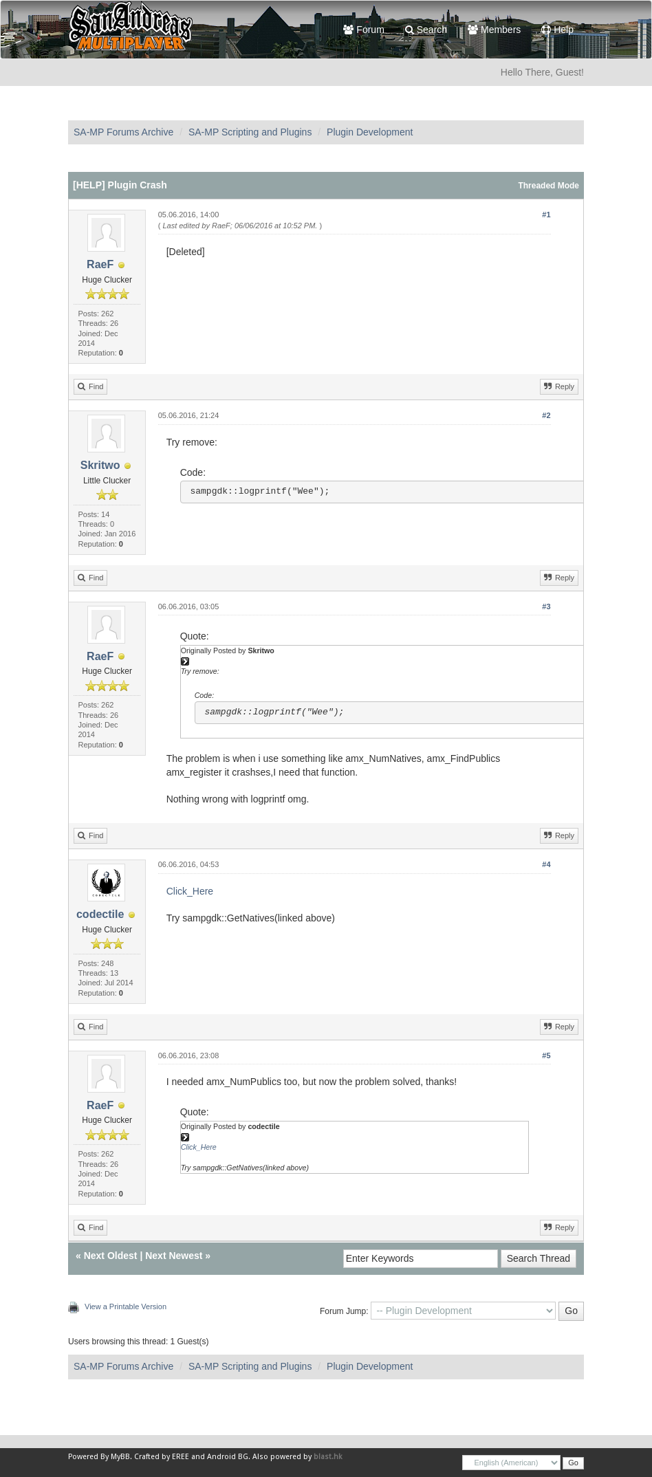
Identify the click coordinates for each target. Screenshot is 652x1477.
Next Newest (173, 1255)
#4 (546, 864)
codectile (100, 914)
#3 (546, 606)
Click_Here (189, 891)
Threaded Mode (548, 185)
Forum (363, 29)
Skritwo (100, 465)
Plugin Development (370, 132)
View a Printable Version (125, 1306)
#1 (546, 214)
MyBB (120, 1456)
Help (557, 29)
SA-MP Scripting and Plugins (250, 132)
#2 (546, 415)
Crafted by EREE (161, 1456)
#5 (546, 1055)
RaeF (100, 264)
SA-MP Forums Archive (123, 132)
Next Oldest (111, 1255)
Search (426, 29)
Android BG (227, 1456)
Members (494, 29)
